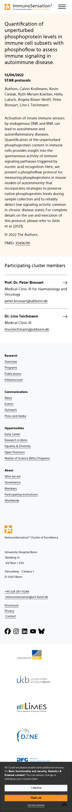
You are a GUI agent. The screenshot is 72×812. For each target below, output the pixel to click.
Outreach (11, 409)
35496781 (22, 243)
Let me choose (36, 805)
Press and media (15, 416)
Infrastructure (14, 379)
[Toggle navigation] (62, 6)
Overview (11, 361)
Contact (10, 616)
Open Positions (15, 452)
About (9, 470)
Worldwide (12, 500)
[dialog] (36, 787)
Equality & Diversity (18, 446)
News (8, 397)
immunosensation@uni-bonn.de (26, 596)
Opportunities (14, 428)
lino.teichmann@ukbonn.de (27, 329)
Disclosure (11, 605)
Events (9, 403)
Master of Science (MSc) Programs (27, 458)
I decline (36, 788)
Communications (16, 391)
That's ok (36, 798)
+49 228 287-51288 (17, 591)
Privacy (9, 610)
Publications (13, 373)
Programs (11, 367)
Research (11, 355)
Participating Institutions (21, 494)
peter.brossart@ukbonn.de (26, 301)
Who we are (13, 476)
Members (11, 488)
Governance (13, 482)
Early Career (12, 434)
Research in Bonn (16, 440)
